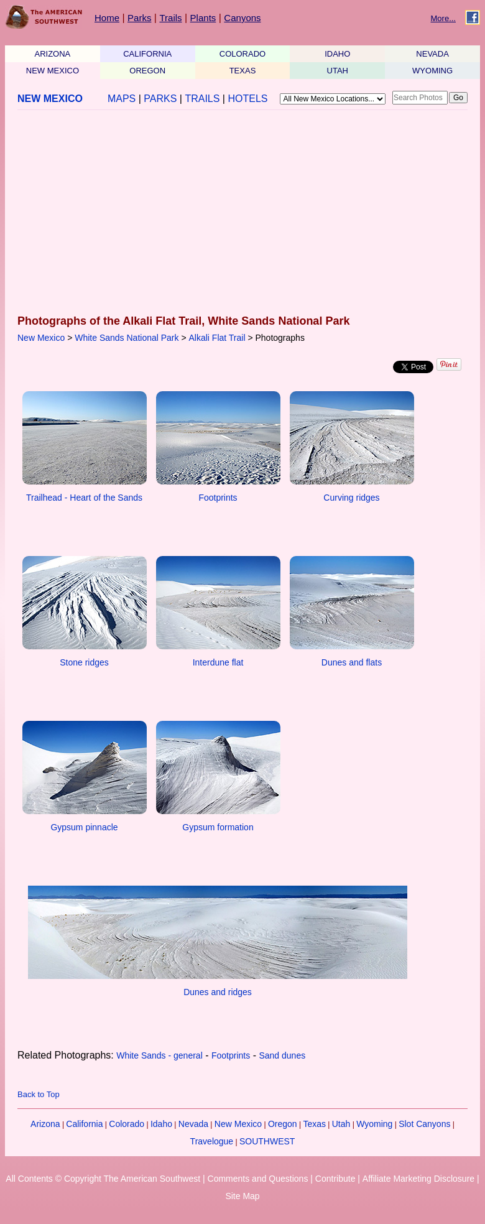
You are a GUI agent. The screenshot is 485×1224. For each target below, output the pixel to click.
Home (107, 17)
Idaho (161, 1124)
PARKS (160, 98)
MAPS (122, 98)
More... (443, 18)
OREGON (147, 70)
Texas (314, 1124)
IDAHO (337, 53)
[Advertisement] (238, 213)
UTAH (337, 70)
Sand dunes (282, 1055)
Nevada (193, 1124)
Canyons (242, 17)
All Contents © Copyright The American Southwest (103, 1179)
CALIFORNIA (147, 53)
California (84, 1124)
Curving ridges (351, 498)
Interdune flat (218, 662)
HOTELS (247, 98)
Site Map (242, 1196)
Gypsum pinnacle (84, 827)
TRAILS (202, 98)
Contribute (335, 1179)
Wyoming (374, 1124)
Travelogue (212, 1141)
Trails (170, 17)
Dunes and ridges (217, 992)
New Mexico (41, 338)
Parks (139, 17)
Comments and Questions (258, 1179)
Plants (203, 17)
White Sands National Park (126, 338)
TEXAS (242, 70)
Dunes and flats (351, 662)
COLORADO (242, 53)
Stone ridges (84, 662)
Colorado (126, 1124)
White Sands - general (159, 1055)
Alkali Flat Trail (217, 338)
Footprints (217, 498)
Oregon (282, 1124)
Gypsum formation (217, 827)
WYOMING (432, 70)
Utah (341, 1124)
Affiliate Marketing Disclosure (418, 1179)
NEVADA (432, 53)
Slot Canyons (424, 1124)
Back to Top (38, 1094)
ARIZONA (53, 53)
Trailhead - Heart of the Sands (84, 498)
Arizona (45, 1124)
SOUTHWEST (267, 1141)
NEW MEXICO (52, 70)
